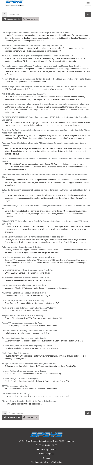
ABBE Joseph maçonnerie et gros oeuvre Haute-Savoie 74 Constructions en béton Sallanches (44, 86)
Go (88, 14)
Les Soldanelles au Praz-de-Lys (16, 394)
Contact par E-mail (48, 449)
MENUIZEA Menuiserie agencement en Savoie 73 (24, 94)
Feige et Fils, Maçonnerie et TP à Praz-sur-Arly (22, 315)
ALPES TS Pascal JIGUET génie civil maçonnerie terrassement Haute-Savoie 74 (37, 56)
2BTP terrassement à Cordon (15, 386)
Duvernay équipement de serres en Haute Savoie (24, 338)
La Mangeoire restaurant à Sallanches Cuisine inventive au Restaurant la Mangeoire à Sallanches (45, 104)
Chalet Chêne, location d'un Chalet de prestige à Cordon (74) (29, 346)
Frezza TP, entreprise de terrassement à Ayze (22, 323)
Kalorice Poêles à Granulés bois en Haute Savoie (24, 371)
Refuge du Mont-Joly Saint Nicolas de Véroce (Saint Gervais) (29, 363)
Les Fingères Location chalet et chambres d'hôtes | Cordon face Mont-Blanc (36, 33)
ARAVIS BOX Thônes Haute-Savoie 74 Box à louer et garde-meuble (32, 45)
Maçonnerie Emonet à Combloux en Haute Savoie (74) (26, 293)
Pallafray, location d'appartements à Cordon (21, 247)
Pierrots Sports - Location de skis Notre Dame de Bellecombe (29, 401)
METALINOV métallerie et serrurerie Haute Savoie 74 (25, 278)
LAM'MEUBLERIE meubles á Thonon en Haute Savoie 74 (27, 270)
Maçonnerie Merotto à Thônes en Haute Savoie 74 (24, 285)
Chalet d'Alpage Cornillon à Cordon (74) (20, 378)
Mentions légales (46, 453)
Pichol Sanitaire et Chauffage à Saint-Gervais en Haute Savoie (29, 330)
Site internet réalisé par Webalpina (46, 462)
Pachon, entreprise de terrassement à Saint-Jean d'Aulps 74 (29, 308)
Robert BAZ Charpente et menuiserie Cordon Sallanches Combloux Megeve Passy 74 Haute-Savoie (46, 79)
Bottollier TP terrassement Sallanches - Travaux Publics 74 (28, 257)
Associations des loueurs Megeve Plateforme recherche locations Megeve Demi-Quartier (41, 66)
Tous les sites (30, 19)
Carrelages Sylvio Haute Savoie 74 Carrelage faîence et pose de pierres (34, 237)
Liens (48, 458)
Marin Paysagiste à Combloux (15, 353)
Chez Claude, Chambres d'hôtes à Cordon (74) (23, 300)
